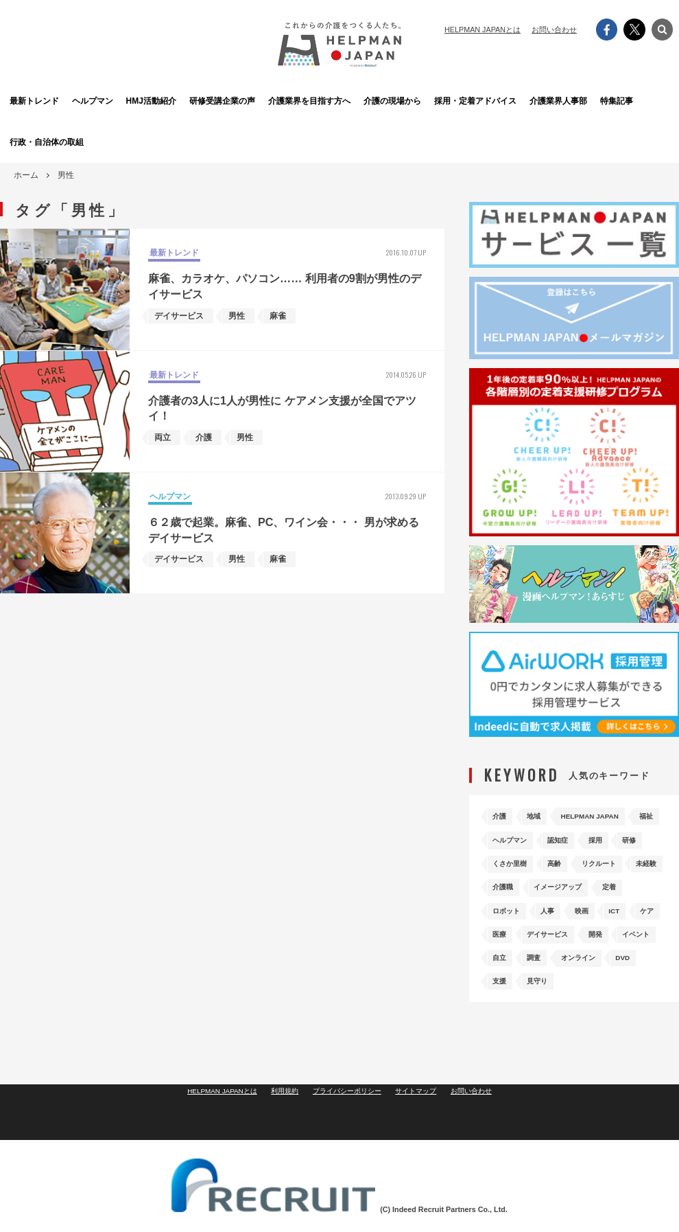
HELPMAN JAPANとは (482, 29)
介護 (502, 814)
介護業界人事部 (567, 100)
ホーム (26, 175)
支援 (609, 987)
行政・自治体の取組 (39, 142)
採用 (502, 858)
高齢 (502, 879)
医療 (543, 944)
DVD (568, 987)
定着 (634, 901)
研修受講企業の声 (265, 100)
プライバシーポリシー (347, 1140)
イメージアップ (572, 901)
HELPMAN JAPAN (610, 814)
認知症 (613, 836)
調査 (642, 965)
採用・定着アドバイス (491, 100)
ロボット (510, 922)
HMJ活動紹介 (190, 100)
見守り (506, 1009)
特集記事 (642, 100)
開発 (502, 965)
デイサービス (601, 944)
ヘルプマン (114, 100)
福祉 (502, 836)
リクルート (555, 879)
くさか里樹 (596, 858)
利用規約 (280, 1140)
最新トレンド (37, 100)
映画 (601, 922)
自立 (601, 965)
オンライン (514, 987)
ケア (502, 944)
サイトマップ (421, 1140)
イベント (551, 965)
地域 (543, 814)
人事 (559, 922)
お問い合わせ (554, 29)
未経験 (613, 879)
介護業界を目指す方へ (341, 100)
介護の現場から (416, 100)
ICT (640, 922)
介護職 (506, 901)
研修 (543, 858)
